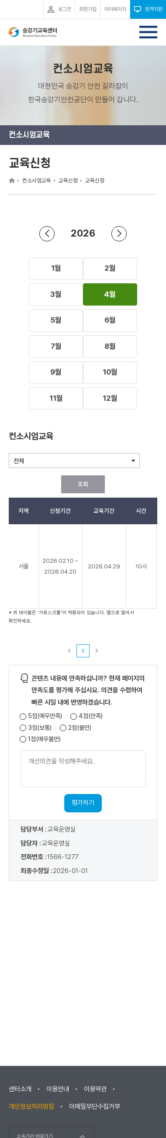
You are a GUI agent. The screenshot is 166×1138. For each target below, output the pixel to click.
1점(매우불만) (44, 739)
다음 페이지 (97, 650)
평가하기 (83, 803)
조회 (83, 484)
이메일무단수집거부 (94, 1106)
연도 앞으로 (119, 233)
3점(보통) (40, 728)
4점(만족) (91, 716)
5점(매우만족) (45, 716)
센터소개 (20, 1089)
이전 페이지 (69, 650)
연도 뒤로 (47, 233)
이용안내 (57, 1089)
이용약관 (95, 1089)
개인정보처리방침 (31, 1106)
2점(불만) (79, 728)
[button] (56, 268)
